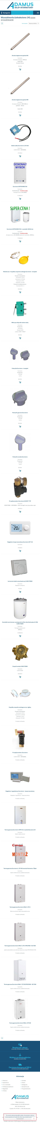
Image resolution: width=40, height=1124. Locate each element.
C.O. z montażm (6, 1084)
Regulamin (5, 1088)
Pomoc (23, 1082)
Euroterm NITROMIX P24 (20, 186)
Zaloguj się (24, 1084)
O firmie (5, 1090)
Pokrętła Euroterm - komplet (20, 368)
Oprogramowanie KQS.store (29, 1121)
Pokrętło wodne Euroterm (20, 457)
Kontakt (24, 1080)
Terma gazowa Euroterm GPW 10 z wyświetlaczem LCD (20, 829)
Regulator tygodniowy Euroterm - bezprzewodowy (20, 791)
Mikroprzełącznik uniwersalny (20, 322)
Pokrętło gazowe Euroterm (20, 412)
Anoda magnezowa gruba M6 (20, 55)
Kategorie (6, 13)
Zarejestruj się (25, 1086)
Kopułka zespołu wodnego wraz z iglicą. (20, 707)
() (38, 13)
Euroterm (20, 58)
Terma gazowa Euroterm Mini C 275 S (20, 907)
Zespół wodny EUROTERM (20, 666)
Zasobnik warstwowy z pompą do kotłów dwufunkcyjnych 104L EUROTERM (20, 622)
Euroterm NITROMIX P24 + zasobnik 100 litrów (20, 229)
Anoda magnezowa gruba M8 (20, 99)
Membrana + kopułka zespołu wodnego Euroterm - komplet (20, 271)
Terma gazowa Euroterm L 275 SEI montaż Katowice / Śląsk (20, 868)
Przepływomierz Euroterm (20, 752)
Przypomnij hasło (26, 1088)
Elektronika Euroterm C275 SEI (20, 145)
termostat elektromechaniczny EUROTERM (20, 581)
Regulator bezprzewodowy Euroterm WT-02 (20, 542)
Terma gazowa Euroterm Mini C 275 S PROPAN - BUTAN (20, 945)
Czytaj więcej (20, 1118)
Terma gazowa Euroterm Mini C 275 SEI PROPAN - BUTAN (20, 984)
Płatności (5, 1080)
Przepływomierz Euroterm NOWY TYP (20, 501)
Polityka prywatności (8, 1086)
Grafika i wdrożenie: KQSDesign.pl (12, 1121)
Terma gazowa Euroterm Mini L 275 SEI (20, 1023)
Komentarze (6, 1082)
